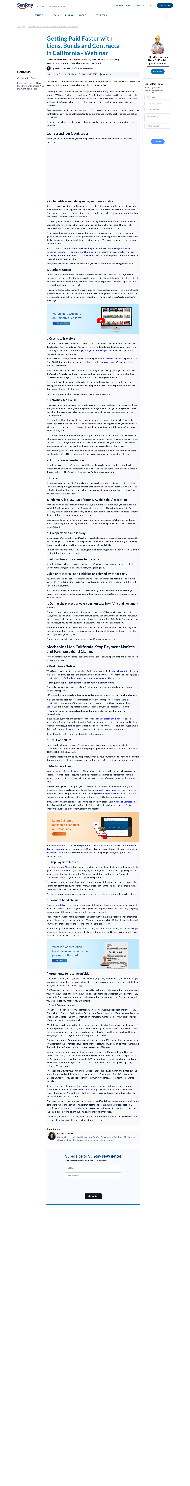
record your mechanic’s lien (112, 793)
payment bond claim (86, 251)
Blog (24, 27)
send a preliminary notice (109, 718)
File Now (157, 71)
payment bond (113, 358)
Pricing (69, 15)
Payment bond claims (56, 905)
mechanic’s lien (69, 729)
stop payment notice (85, 678)
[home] (25, 6)
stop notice (67, 251)
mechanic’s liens (84, 1089)
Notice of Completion (124, 801)
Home (19, 27)
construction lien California (59, 678)
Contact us (139, 5)
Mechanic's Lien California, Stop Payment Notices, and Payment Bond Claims (30, 86)
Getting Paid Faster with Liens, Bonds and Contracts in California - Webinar (53, 27)
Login (151, 5)
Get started (165, 5)
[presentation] (93, 1185)
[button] (40, 16)
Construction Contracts (29, 78)
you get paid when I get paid (98, 350)
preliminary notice (121, 671)
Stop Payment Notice (61, 867)
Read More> (107, 1140)
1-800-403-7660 (122, 5)
